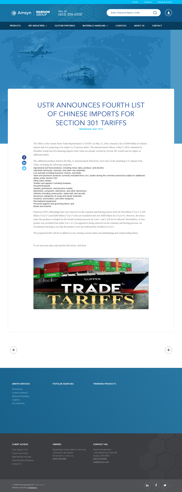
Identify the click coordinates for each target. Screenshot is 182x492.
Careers (148, 2)
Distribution (17, 393)
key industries (37, 26)
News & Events (165, 2)
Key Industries (18, 407)
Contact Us (17, 464)
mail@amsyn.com (101, 462)
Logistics (16, 404)
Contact (157, 26)
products (15, 26)
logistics (121, 26)
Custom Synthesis (65, 26)
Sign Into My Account (21, 457)
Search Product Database (23, 460)
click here (81, 245)
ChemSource (32, 487)
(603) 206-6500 (70, 14)
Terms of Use (40, 485)
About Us (139, 26)
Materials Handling (95, 26)
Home (135, 2)
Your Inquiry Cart (19, 449)
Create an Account (20, 453)
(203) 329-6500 (59, 459)
